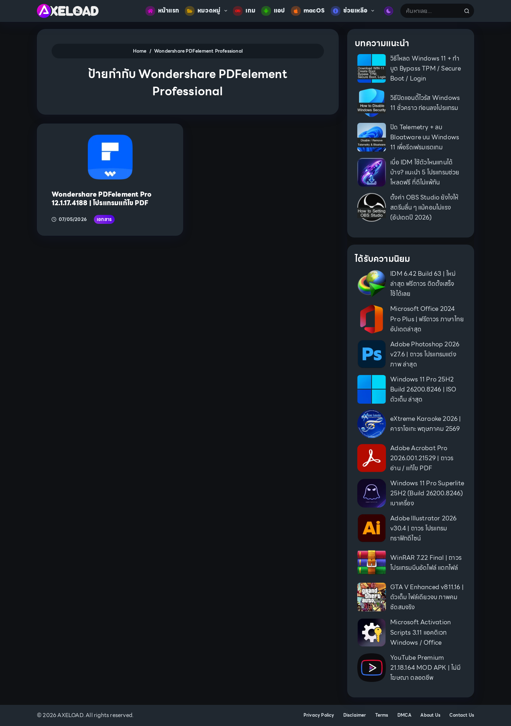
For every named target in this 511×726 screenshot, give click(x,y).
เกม (244, 11)
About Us (430, 715)
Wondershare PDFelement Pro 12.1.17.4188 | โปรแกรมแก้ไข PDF (102, 198)
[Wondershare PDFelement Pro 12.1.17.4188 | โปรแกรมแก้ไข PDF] (110, 157)
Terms (381, 715)
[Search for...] (430, 11)
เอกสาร (104, 219)
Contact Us (461, 715)
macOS (308, 11)
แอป (273, 11)
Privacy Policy (319, 715)
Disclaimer (354, 715)
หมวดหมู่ (207, 11)
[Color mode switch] (388, 10)
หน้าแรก (162, 11)
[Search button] (467, 11)
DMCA (404, 715)
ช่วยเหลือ (354, 11)
